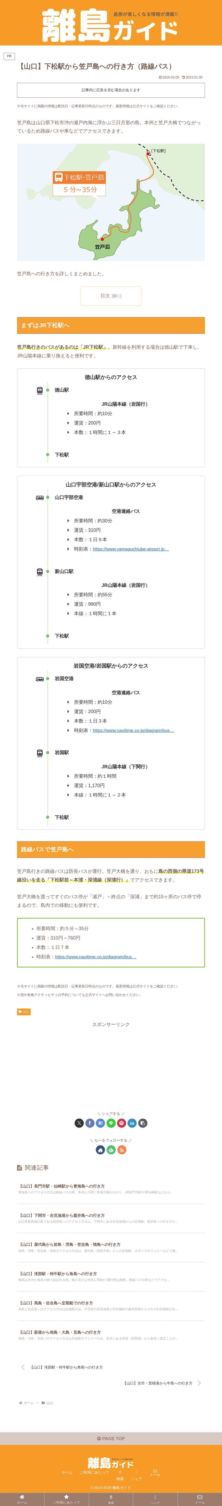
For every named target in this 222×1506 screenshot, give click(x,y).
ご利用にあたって (94, 1483)
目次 (105, 295)
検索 (120, 1490)
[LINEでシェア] (111, 1123)
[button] (142, 1123)
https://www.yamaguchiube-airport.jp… (133, 549)
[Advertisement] (111, 1065)
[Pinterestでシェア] (121, 1123)
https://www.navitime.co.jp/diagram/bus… (136, 730)
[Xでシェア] (79, 1123)
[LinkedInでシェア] (132, 1123)
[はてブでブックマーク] (100, 1123)
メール (154, 1485)
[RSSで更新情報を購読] (121, 1149)
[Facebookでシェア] (90, 1123)
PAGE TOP (110, 1449)
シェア (136, 1490)
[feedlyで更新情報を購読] (111, 1149)
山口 (24, 1011)
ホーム (67, 1483)
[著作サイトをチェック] (100, 1149)
